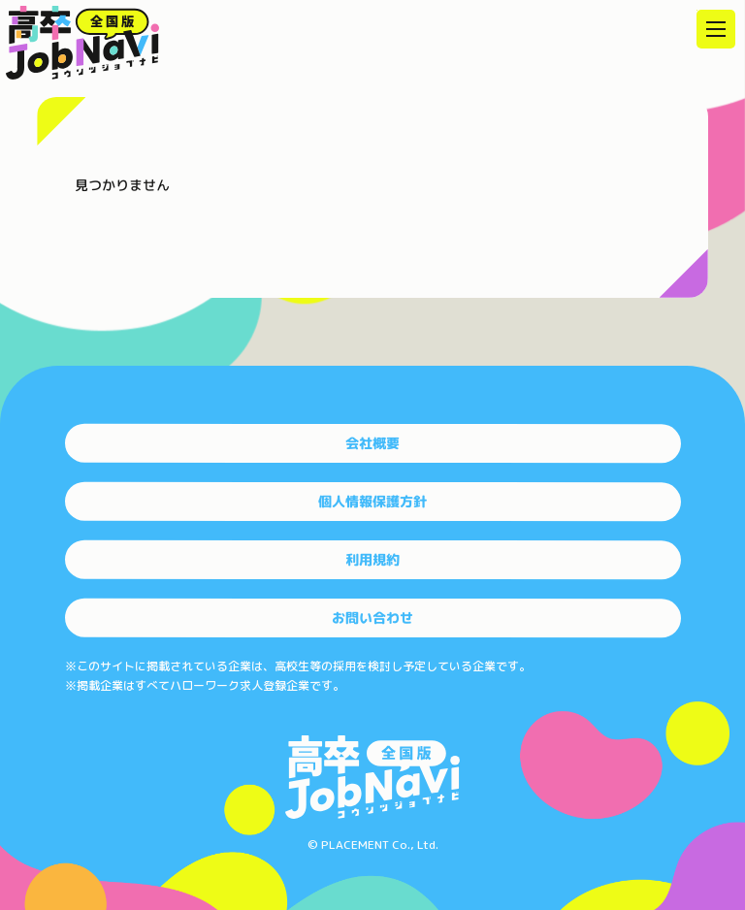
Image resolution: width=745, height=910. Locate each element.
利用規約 (372, 559)
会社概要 (372, 443)
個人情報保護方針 (372, 501)
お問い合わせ (372, 617)
